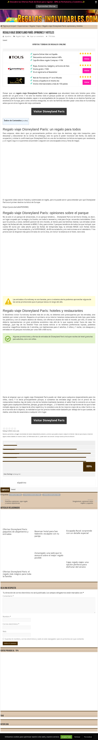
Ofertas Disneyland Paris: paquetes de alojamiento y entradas (15, 531)
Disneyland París (15, 495)
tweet (5, 40)
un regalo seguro (11, 141)
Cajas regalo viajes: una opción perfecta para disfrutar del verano (77, 716)
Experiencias (23, 26)
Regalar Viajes (35, 26)
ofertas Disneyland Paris (51, 495)
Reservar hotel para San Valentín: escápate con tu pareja (46, 685)
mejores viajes (70, 407)
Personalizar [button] (88, 737)
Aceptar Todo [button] (66, 737)
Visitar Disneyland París (49, 111)
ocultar (25, 121)
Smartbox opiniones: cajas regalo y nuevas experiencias (16, 501)
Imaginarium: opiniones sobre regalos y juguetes (81, 501)
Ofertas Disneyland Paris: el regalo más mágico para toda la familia (17, 725)
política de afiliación (69, 436)
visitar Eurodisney (21, 315)
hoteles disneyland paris (32, 495)
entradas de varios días (39, 232)
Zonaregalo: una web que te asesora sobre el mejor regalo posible (48, 707)
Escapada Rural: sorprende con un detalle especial (79, 684)
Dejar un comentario (37, 36)
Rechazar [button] (77, 737)
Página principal (8, 26)
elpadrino (8, 36)
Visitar (86, 59)
